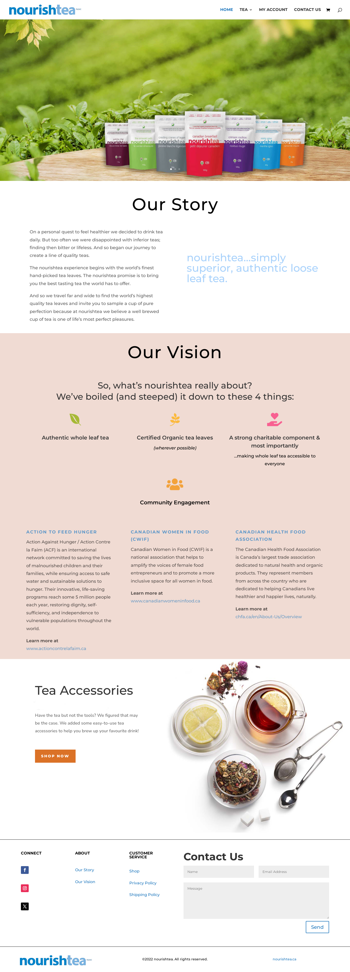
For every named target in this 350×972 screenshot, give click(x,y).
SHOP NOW (175, 154)
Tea (244, 10)
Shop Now (55, 756)
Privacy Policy (143, 883)
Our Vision (85, 881)
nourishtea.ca (284, 959)
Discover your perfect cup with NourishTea (175, 107)
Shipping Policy (144, 894)
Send (317, 927)
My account (273, 10)
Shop (134, 871)
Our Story (84, 870)
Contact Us (307, 10)
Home (226, 10)
